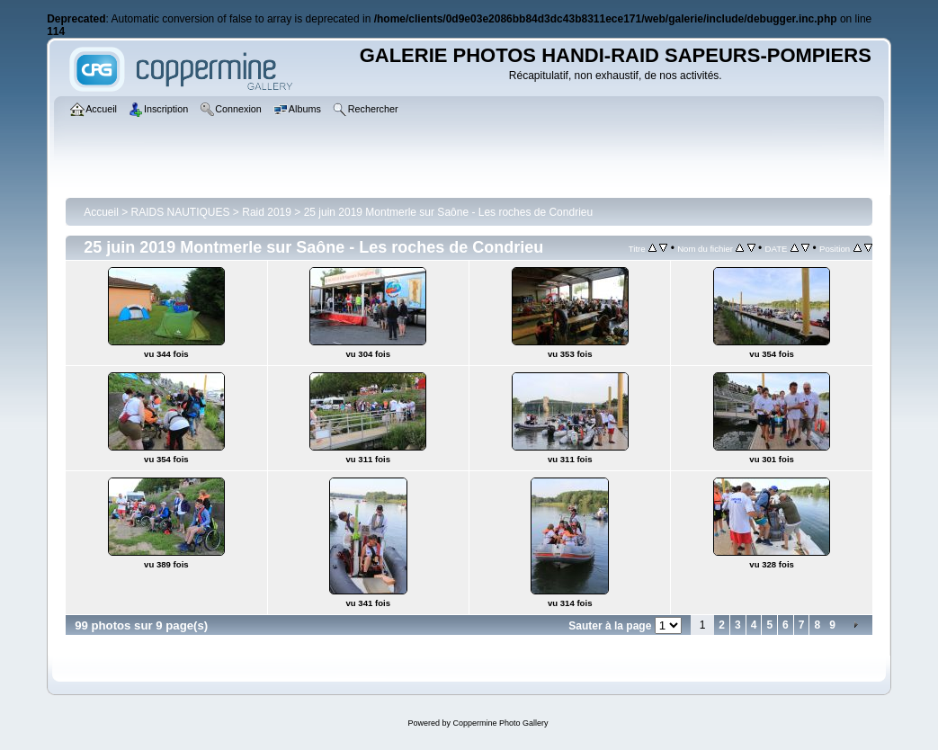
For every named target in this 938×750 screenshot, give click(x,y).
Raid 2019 (266, 212)
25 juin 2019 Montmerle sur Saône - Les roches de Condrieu (449, 212)
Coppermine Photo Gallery (500, 723)
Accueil (101, 212)
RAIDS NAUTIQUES (180, 212)
